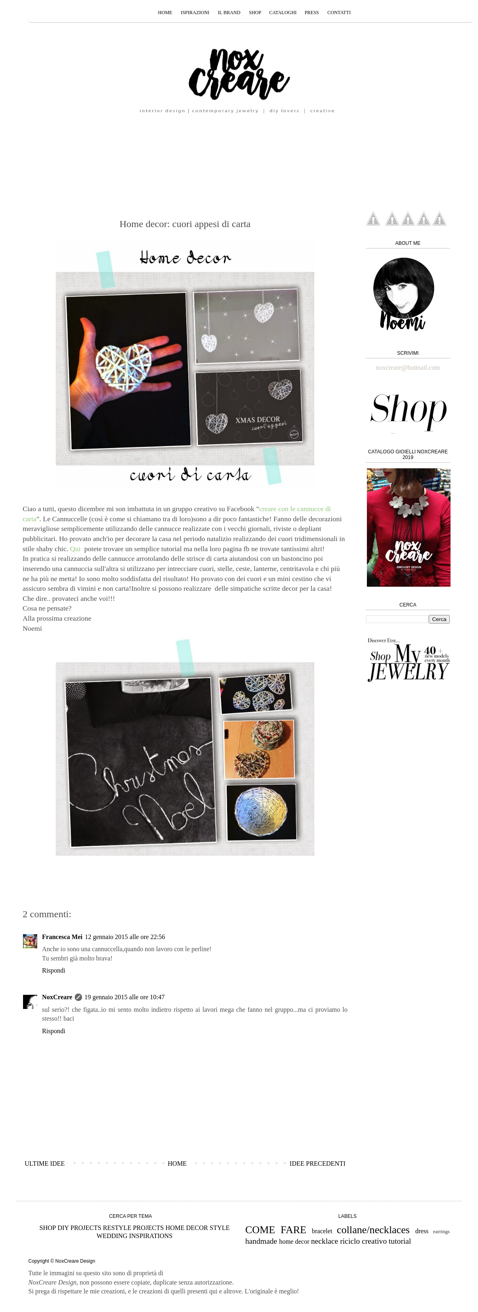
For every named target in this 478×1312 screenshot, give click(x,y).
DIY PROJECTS (79, 1227)
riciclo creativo (363, 1241)
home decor (294, 1241)
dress (422, 1231)
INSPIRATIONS (151, 1235)
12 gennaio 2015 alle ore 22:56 (125, 936)
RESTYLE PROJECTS (133, 1227)
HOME (165, 12)
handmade (261, 1241)
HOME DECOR (186, 1227)
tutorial (400, 1241)
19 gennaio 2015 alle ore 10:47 (124, 997)
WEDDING (112, 1235)
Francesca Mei (62, 936)
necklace (324, 1241)
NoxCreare (57, 997)
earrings (441, 1231)
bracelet (322, 1231)
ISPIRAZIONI (195, 12)
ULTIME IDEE (45, 1163)
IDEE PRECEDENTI (317, 1163)
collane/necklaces (373, 1230)
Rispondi (53, 970)
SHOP (255, 12)
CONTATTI (339, 12)
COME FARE (275, 1230)
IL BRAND (229, 12)
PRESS (312, 12)
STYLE (220, 1227)
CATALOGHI (283, 12)
